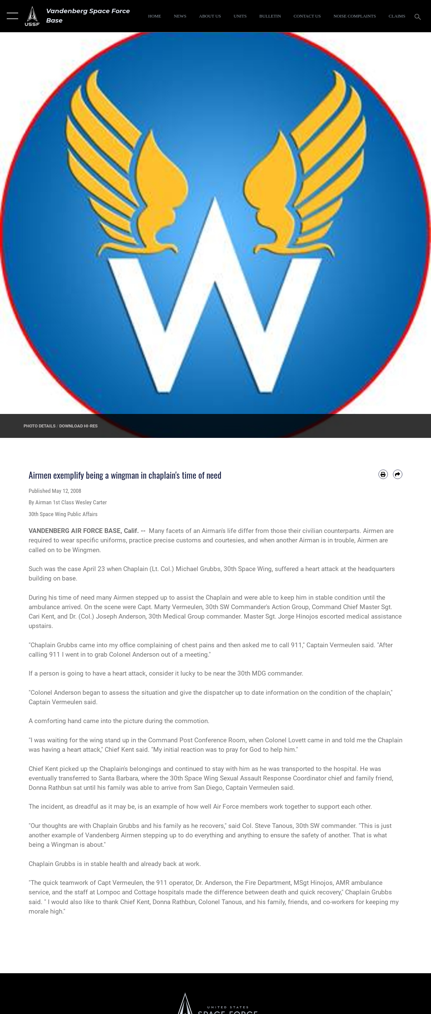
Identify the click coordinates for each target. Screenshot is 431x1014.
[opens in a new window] (354, 16)
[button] (11, 16)
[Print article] (383, 474)
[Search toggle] (419, 16)
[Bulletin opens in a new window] (270, 16)
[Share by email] (397, 474)
